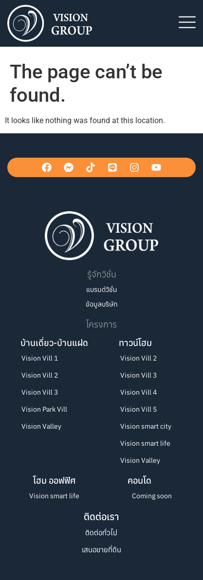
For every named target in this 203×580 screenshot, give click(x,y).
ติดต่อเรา (101, 516)
